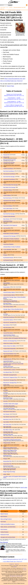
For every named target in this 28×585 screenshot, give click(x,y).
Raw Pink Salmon (7, 327)
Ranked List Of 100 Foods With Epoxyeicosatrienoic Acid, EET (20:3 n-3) (14, 95)
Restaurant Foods (5, 534)
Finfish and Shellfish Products (8, 524)
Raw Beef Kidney (7, 303)
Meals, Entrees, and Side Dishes (8, 526)
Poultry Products (4, 532)
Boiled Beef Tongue (7, 398)
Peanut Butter (6, 283)
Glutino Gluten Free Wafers (9, 346)
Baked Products (4, 513)
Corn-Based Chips (7, 372)
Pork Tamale (6, 414)
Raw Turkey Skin (7, 424)
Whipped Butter (7, 442)
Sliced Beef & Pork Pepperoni (10, 225)
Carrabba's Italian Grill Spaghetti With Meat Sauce (15, 338)
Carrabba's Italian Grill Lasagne (10, 403)
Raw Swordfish (6, 228)
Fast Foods (3, 521)
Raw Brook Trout (7, 419)
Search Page (10, 86)
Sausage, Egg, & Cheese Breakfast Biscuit (13, 309)
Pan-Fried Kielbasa (7, 205)
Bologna (5, 255)
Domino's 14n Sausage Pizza (10, 340)
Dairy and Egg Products (6, 519)
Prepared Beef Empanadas (9, 348)
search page (23, 487)
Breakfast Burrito (7, 359)
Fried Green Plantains (8, 244)
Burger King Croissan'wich (9, 468)
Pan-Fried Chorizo (7, 198)
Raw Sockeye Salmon (8, 306)
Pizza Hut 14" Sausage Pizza (10, 322)
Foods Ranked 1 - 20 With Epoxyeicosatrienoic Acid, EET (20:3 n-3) (14, 98)
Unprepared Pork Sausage (9, 200)
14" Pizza (5, 314)
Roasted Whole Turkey (8, 437)
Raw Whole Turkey (7, 429)
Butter (4, 474)
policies (15, 566)
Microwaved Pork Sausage (9, 159)
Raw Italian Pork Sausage (9, 187)
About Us (17, 564)
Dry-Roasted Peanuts (8, 257)
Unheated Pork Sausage (9, 162)
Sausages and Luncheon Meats (8, 537)
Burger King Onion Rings (9, 471)
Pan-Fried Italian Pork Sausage (10, 184)
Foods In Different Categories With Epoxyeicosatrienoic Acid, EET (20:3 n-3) (14, 105)
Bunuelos (5, 401)
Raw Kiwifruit (6, 325)
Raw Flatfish (6, 422)
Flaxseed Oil (6, 154)
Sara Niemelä (4, 542)
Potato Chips (6, 384)
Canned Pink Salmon (8, 319)
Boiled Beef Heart (7, 455)
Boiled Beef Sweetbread (9, 317)
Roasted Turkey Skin (8, 431)
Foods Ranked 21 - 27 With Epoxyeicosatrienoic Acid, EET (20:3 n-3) (14, 102)
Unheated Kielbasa (7, 190)
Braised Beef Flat (7, 461)
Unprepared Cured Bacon (9, 179)
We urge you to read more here (16, 576)
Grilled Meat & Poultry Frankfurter (11, 238)
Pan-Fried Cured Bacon (8, 171)
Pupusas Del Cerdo (7, 351)
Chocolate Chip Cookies (9, 405)
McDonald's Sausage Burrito (10, 374)
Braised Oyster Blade (8, 466)
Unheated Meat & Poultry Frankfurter (11, 246)
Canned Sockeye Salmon (9, 292)
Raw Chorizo (6, 219)
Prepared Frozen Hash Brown (10, 300)
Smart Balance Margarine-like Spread (12, 439)
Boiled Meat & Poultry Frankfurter (11, 233)
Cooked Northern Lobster (9, 369)
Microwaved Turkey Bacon (9, 411)
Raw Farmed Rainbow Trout (9, 353)
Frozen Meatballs (7, 249)
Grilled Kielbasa (7, 195)
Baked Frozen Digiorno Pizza (10, 447)
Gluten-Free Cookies (8, 343)
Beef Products (4, 516)
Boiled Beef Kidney (7, 221)
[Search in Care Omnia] (4, 5)
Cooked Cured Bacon (8, 168)
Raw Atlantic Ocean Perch (9, 416)
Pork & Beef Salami (7, 208)
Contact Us (11, 564)
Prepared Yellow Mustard (9, 216)
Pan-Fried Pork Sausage (9, 176)
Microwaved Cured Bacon (9, 173)
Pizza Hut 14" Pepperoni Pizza (10, 377)
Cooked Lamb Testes (8, 366)
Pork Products (4, 529)
